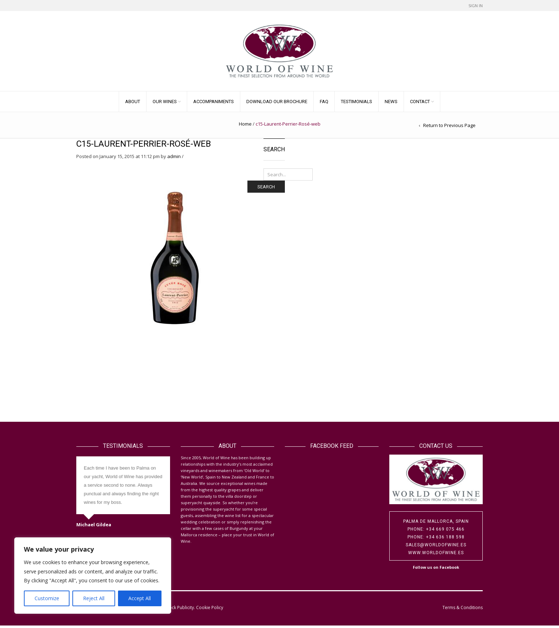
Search (266, 189)
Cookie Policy (209, 610)
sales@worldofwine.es (436, 547)
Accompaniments (213, 104)
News (391, 104)
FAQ (324, 104)
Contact (420, 104)
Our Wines (165, 104)
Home (245, 126)
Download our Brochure (276, 104)
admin (174, 159)
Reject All (93, 598)
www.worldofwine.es (436, 555)
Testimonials (356, 104)
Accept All (139, 598)
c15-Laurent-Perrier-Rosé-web (143, 146)
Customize (47, 598)
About (132, 104)
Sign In (475, 5)
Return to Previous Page (449, 128)
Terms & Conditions (462, 610)
